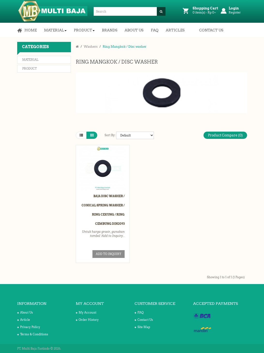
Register (235, 12)
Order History (87, 320)
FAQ (139, 312)
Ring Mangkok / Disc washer (124, 46)
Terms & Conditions (32, 334)
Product (29, 68)
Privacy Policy (28, 327)
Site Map (142, 327)
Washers (91, 46)
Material (30, 59)
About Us (25, 312)
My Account (86, 312)
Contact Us (144, 320)
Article (23, 320)
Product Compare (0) (225, 135)
